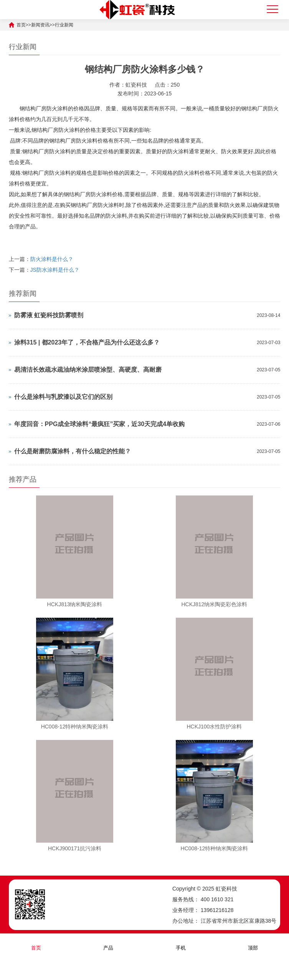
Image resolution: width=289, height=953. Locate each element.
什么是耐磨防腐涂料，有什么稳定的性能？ (72, 451)
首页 (36, 943)
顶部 (253, 943)
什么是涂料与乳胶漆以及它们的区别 (63, 397)
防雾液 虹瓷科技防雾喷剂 (48, 315)
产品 (108, 943)
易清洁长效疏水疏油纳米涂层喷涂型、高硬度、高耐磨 (88, 369)
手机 (181, 943)
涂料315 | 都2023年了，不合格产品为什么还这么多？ (87, 342)
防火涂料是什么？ (51, 259)
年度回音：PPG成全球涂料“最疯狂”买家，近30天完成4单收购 (99, 424)
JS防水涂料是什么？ (54, 270)
